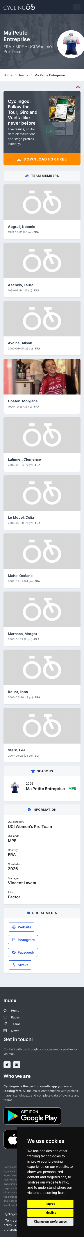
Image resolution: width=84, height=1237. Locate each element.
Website (21, 927)
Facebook (23, 952)
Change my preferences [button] (50, 1221)
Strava (20, 965)
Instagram (23, 940)
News (15, 1031)
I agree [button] (50, 1203)
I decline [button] (50, 1212)
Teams (23, 75)
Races (15, 1017)
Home (8, 75)
